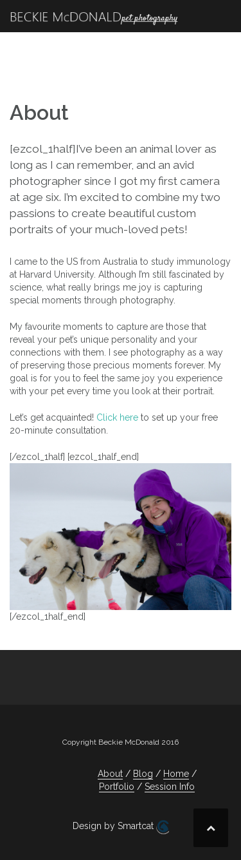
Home (176, 774)
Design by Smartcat (121, 827)
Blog (143, 774)
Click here (117, 417)
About (110, 774)
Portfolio (116, 786)
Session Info (170, 786)
